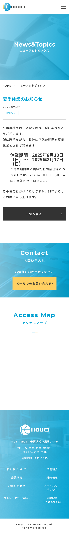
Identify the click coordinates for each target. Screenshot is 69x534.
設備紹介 (52, 469)
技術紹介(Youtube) (17, 498)
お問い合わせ (16, 486)
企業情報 (16, 477)
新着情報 (52, 477)
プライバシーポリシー (52, 487)
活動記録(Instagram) (52, 500)
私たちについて (17, 469)
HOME (7, 85)
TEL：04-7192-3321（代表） (34, 448)
